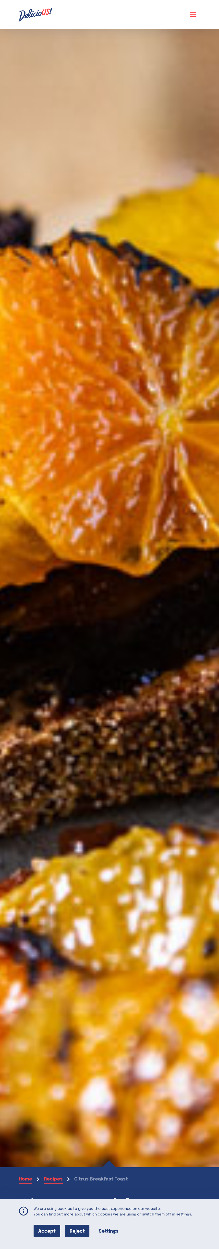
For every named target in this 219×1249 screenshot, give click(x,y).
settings (183, 1214)
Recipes (53, 1179)
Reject (77, 1231)
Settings (109, 1231)
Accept (47, 1231)
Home (25, 1179)
